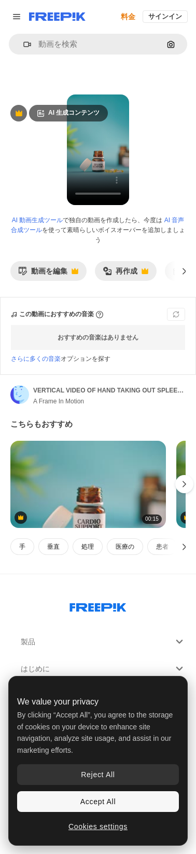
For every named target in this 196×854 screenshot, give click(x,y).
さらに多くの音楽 (36, 358)
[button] (23, 44)
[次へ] (184, 271)
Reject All (98, 774)
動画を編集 (48, 274)
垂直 (53, 546)
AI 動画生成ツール (37, 220)
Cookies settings (98, 826)
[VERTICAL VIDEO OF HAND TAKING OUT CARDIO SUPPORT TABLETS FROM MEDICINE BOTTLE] (88, 484)
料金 (128, 16)
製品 (103, 641)
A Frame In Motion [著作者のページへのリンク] (58, 401)
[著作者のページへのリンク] (19, 394)
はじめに (103, 668)
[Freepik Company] (98, 605)
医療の (125, 546)
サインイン (165, 16)
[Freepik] (57, 16)
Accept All (98, 801)
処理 (87, 546)
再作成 (125, 274)
